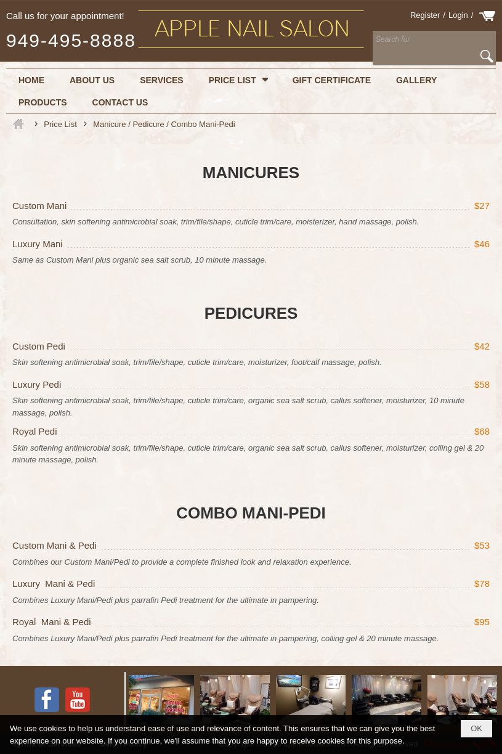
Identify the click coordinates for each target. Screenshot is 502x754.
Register (425, 15)
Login (458, 15)
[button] (238, 79)
